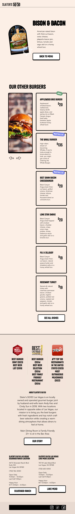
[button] (70, 3)
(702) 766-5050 (15, 471)
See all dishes (51, 318)
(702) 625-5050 (45, 469)
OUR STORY (37, 441)
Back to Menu (46, 56)
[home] (11, 3)
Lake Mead (52, 489)
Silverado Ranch (22, 491)
